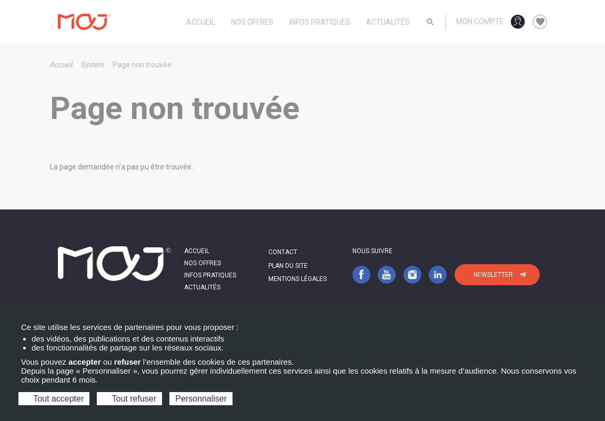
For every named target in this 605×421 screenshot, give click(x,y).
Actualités (388, 22)
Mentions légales (297, 279)
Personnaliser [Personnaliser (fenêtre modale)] (201, 398)
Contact (282, 252)
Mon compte (480, 21)
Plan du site (288, 265)
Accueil (200, 22)
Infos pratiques (319, 22)
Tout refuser (129, 398)
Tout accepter (54, 398)
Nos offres (252, 22)
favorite (540, 22)
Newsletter (493, 274)
